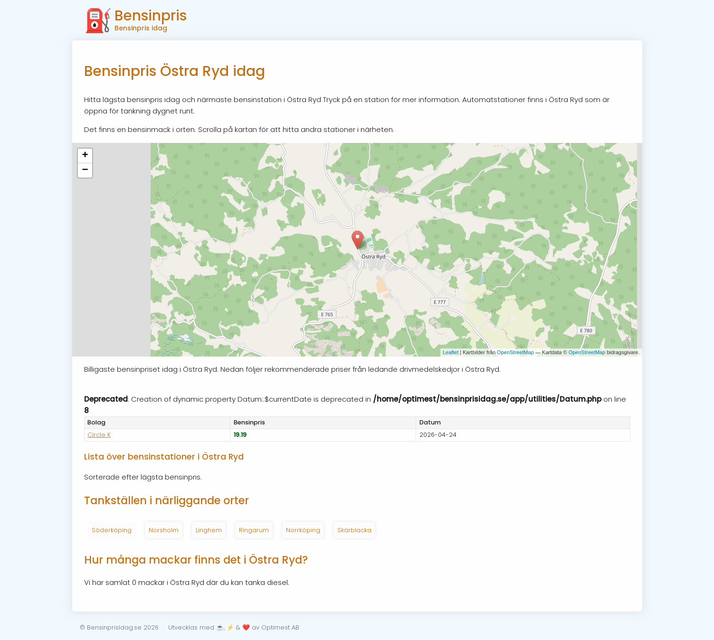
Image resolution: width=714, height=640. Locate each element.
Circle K (99, 435)
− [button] (85, 170)
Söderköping (112, 530)
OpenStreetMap (515, 352)
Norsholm (164, 530)
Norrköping (303, 530)
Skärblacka (354, 530)
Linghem (209, 530)
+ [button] (85, 156)
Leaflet (450, 352)
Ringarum (254, 530)
